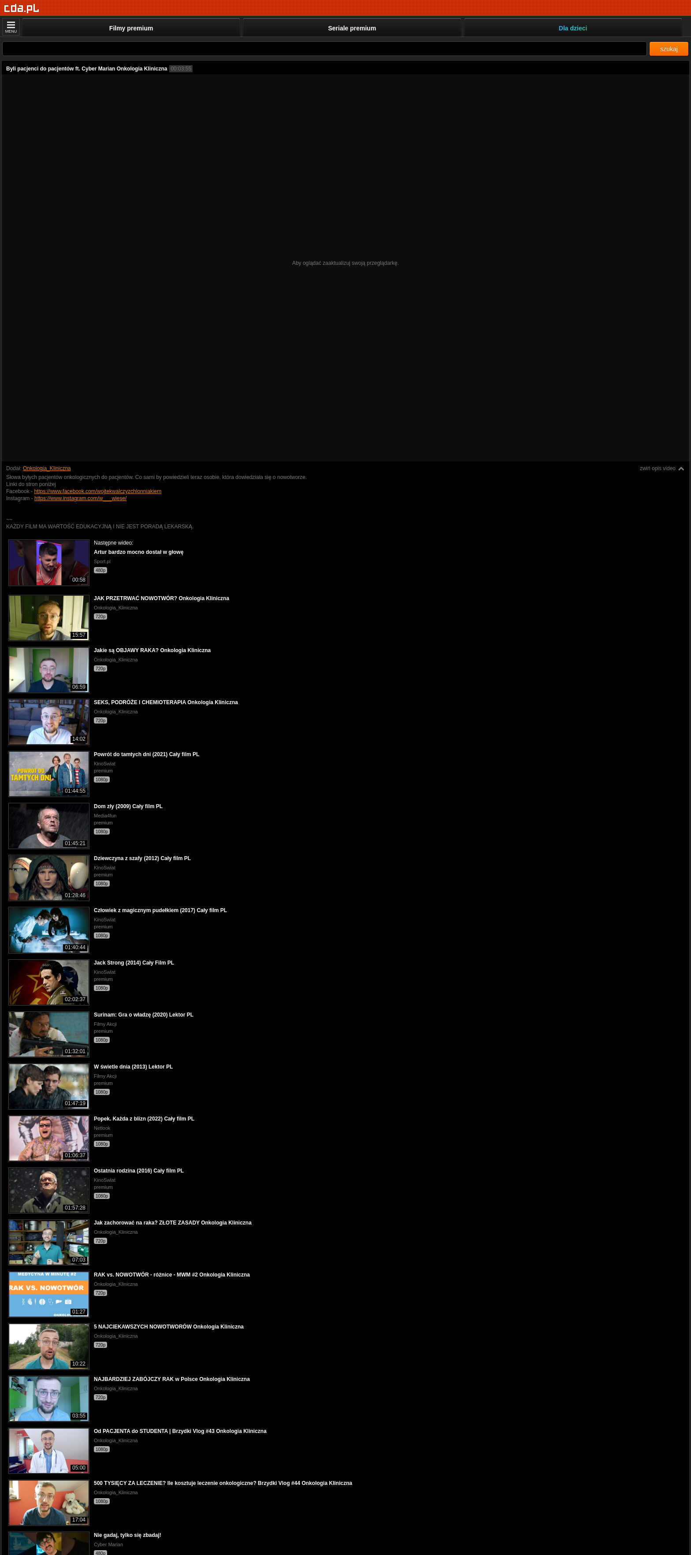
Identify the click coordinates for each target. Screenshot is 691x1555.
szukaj (669, 48)
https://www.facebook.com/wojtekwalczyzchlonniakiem (97, 491)
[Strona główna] (21, 8)
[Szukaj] (324, 48)
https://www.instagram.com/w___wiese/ (80, 498)
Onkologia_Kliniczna (47, 468)
